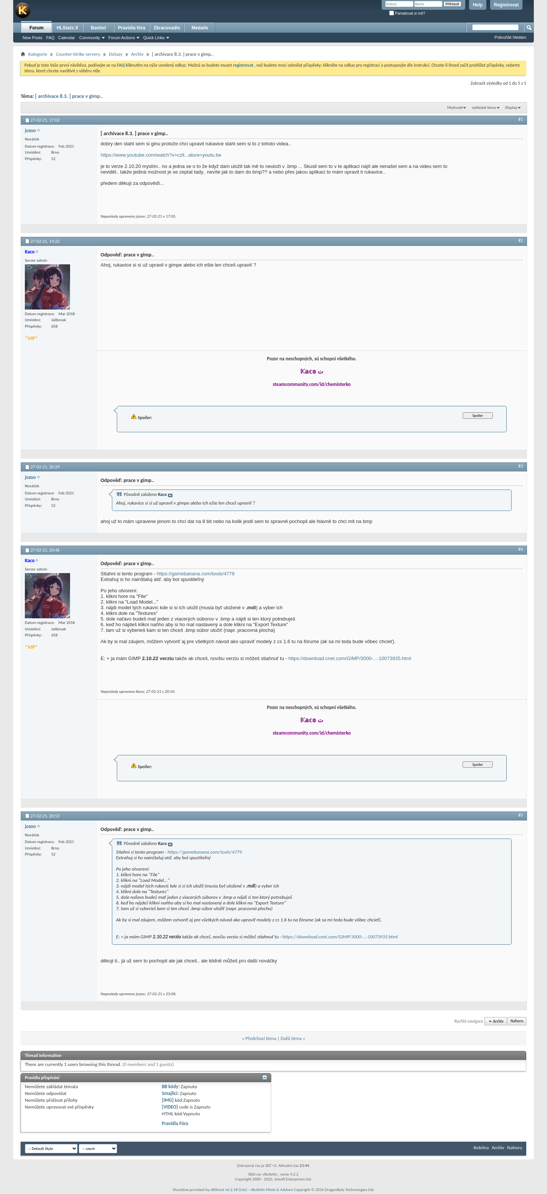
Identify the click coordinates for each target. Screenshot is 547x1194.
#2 (520, 240)
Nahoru (516, 1021)
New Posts (33, 37)
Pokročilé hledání (510, 37)
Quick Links (154, 37)
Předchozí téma (260, 1038)
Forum (36, 27)
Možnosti (455, 107)
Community (89, 37)
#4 (520, 549)
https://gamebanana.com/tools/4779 (196, 573)
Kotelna (481, 1147)
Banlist (98, 27)
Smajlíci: (170, 1093)
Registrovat (506, 5)
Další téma (291, 1038)
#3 (520, 466)
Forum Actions (121, 37)
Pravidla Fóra (175, 1123)
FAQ (50, 37)
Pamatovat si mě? (407, 13)
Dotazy (115, 54)
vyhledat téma (484, 107)
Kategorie (37, 54)
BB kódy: (171, 1086)
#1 (520, 119)
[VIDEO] (170, 1107)
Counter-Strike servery (78, 54)
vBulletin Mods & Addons (271, 1189)
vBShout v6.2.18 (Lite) (228, 1189)
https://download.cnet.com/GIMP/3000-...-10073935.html (350, 658)
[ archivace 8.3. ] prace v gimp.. (69, 96)
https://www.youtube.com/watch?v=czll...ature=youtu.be (161, 155)
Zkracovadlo (167, 27)
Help (478, 5)
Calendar (66, 37)
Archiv (137, 54)
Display (511, 107)
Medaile (199, 27)
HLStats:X (67, 27)
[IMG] (168, 1100)
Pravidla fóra (131, 27)
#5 (520, 815)
